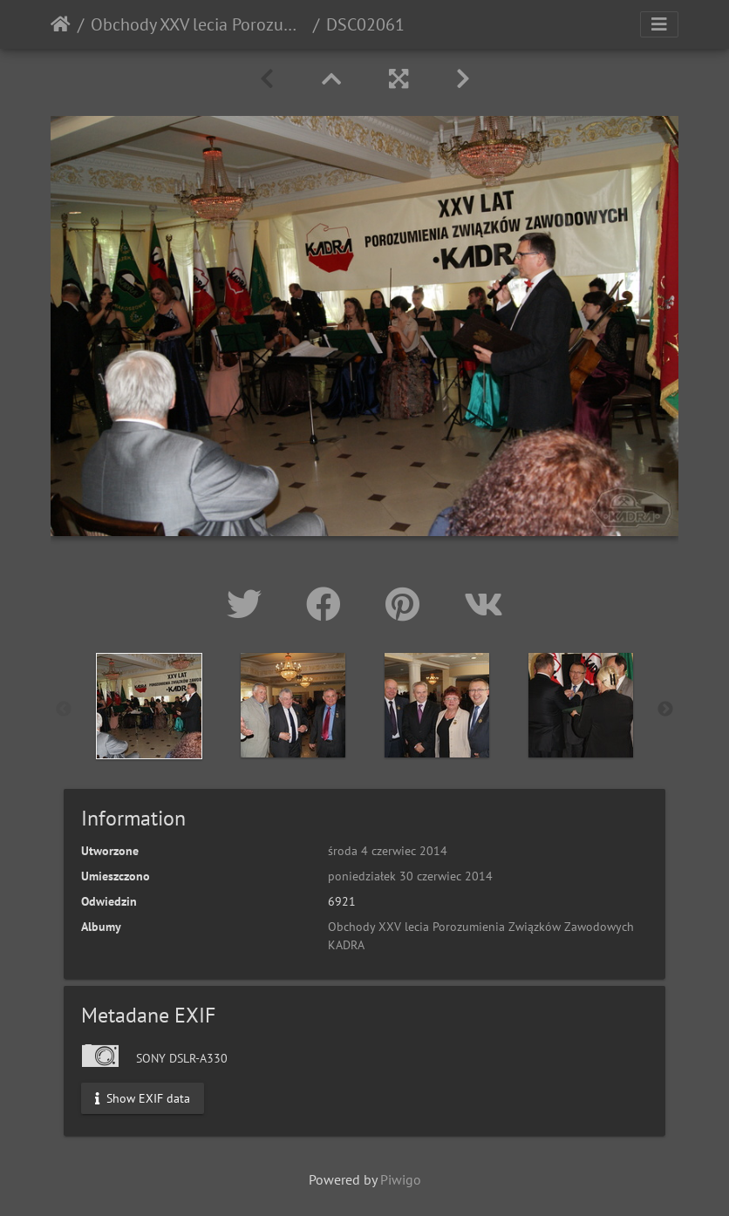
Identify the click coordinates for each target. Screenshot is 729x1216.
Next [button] (665, 709)
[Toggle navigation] (659, 24)
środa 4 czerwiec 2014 (387, 851)
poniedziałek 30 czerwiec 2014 (410, 876)
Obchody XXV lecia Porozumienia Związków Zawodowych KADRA (198, 24)
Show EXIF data (142, 1097)
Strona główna (61, 24)
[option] (149, 706)
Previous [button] (63, 709)
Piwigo (400, 1179)
